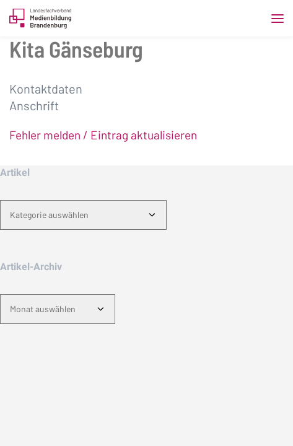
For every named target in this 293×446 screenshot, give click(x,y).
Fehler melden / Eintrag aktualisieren (103, 135)
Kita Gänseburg (76, 48)
